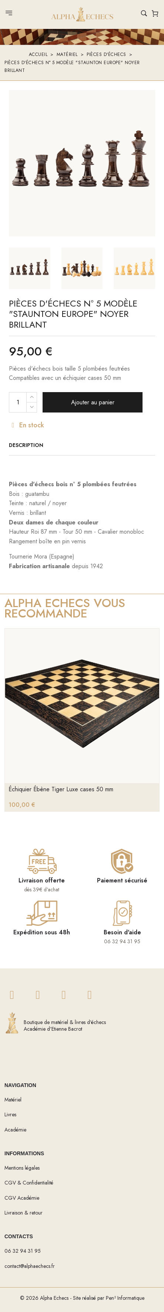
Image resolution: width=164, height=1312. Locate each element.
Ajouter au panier (92, 402)
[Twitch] (89, 995)
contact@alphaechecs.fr (29, 1266)
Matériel (67, 54)
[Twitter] (11, 995)
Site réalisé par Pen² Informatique (108, 1298)
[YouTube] (63, 995)
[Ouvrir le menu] (9, 14)
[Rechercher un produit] (144, 14)
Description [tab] (26, 445)
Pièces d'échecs (106, 54)
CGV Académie (21, 1198)
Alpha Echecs (54, 1298)
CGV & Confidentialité (28, 1182)
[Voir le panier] (155, 14)
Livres (10, 1114)
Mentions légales (22, 1168)
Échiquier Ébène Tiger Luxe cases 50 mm (61, 789)
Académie (15, 1129)
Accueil (38, 54)
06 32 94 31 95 (22, 1251)
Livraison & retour (23, 1212)
